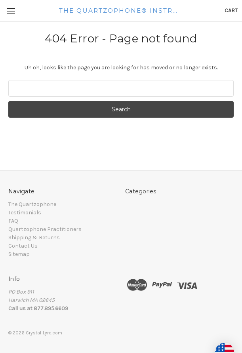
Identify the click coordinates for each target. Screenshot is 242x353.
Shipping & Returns (34, 237)
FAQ (13, 221)
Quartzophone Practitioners (45, 229)
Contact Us (23, 245)
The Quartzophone (32, 204)
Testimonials (24, 212)
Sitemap (19, 254)
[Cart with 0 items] (231, 10)
